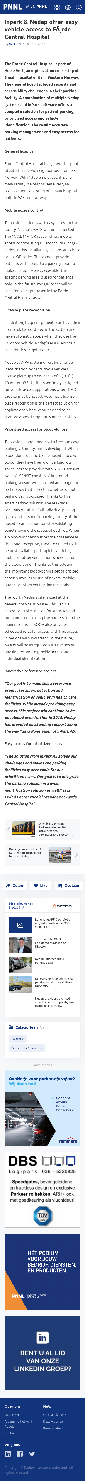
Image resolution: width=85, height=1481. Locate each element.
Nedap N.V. (16, 44)
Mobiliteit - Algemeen (27, 1048)
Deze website (53, 1421)
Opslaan (72, 885)
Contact (10, 1433)
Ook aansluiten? (54, 1415)
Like (44, 885)
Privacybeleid (53, 1428)
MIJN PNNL (36, 6)
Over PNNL (12, 1415)
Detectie (18, 1039)
